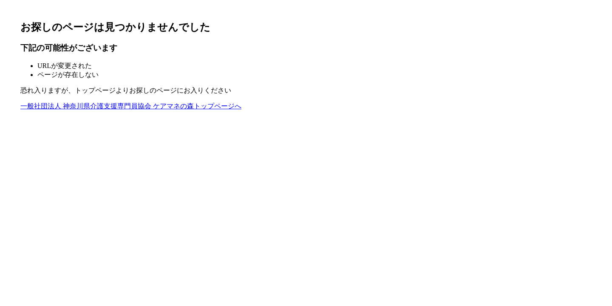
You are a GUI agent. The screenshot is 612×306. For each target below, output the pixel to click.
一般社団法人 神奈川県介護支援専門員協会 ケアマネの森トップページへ (130, 106)
